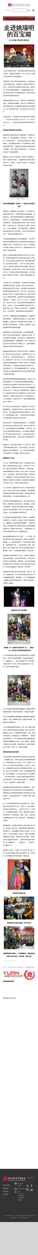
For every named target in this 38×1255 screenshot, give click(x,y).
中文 (6, 10)
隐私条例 (5, 1188)
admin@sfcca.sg (22, 1188)
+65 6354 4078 (20, 1184)
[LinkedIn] (31, 1190)
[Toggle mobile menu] (33, 10)
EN (9, 10)
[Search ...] (19, 10)
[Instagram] (27, 1190)
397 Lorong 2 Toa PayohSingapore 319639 (21, 1196)
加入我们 (5, 1194)
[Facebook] (31, 1186)
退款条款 (5, 1191)
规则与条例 (6, 1185)
